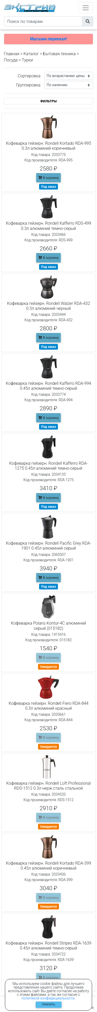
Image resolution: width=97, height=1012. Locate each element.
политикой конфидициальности (47, 998)
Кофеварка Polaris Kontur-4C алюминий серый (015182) (48, 626)
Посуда (11, 60)
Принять (48, 1004)
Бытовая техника (59, 53)
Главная (11, 53)
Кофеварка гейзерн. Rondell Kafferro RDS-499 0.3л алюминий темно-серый (48, 226)
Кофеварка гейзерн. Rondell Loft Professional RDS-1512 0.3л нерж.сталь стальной (48, 786)
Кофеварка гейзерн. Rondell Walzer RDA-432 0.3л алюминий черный (48, 306)
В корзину (48, 178)
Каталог (31, 53)
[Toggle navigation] (85, 7)
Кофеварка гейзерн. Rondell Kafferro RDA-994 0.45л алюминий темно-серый (48, 386)
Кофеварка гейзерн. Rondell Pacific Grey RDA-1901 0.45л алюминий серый (48, 546)
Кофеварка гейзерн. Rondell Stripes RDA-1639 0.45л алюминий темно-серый (48, 946)
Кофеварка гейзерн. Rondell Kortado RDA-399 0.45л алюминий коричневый (48, 866)
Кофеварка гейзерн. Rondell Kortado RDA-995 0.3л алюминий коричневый (48, 146)
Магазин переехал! (48, 38)
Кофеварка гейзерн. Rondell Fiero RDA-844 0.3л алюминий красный (48, 706)
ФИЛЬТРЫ (48, 101)
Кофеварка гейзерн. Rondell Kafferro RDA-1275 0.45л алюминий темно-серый (48, 466)
